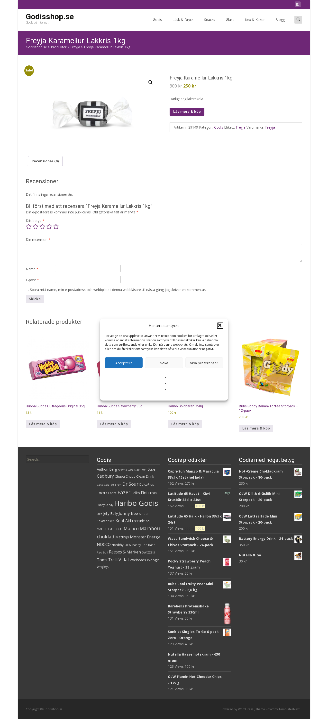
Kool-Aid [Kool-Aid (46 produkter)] (123, 520)
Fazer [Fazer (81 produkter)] (124, 492)
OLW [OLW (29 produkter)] (128, 545)
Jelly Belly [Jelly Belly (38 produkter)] (110, 513)
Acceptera (123, 362)
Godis (157, 24)
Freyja (241, 127)
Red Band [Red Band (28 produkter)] (148, 545)
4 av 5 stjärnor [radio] (49, 226)
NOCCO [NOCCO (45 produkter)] (104, 544)
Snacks (209, 24)
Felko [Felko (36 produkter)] (135, 493)
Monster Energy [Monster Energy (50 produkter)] (145, 537)
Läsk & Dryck (183, 24)
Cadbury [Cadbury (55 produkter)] (105, 476)
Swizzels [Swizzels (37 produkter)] (148, 552)
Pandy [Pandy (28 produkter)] (136, 545)
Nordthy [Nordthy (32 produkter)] (118, 545)
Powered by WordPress (237, 709)
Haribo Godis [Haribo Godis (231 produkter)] (136, 503)
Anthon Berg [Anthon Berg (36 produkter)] (107, 469)
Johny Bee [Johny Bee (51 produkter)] (128, 513)
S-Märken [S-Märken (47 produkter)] (132, 552)
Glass (230, 24)
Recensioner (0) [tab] (45, 161)
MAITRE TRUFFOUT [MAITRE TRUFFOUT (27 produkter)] (110, 529)
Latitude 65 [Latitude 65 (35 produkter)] (141, 520)
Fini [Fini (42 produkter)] (144, 492)
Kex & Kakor (255, 24)
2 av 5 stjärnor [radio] (35, 226)
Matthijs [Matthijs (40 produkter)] (122, 537)
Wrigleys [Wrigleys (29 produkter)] (103, 567)
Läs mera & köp (187, 111)
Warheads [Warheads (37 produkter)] (138, 560)
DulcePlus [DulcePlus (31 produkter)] (146, 484)
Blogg (280, 24)
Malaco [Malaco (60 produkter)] (131, 528)
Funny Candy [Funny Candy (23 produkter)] (105, 505)
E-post (32, 280)
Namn (32, 269)
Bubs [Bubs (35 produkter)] (151, 469)
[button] (220, 325)
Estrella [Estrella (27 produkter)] (102, 493)
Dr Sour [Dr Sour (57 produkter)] (130, 484)
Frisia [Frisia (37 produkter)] (152, 493)
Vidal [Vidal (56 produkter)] (123, 559)
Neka (164, 362)
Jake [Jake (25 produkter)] (99, 514)
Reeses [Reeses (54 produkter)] (115, 552)
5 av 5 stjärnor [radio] (56, 226)
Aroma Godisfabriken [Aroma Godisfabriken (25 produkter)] (132, 469)
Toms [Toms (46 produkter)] (102, 559)
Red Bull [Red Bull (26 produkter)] (102, 552)
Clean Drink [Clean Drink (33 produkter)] (145, 476)
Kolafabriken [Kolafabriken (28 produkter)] (106, 521)
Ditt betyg (35, 220)
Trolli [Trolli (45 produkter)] (113, 559)
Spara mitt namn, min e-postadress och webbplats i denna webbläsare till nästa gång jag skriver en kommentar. (118, 289)
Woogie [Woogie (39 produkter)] (153, 559)
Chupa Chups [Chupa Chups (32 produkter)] (125, 476)
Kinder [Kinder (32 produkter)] (144, 513)
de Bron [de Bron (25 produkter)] (115, 484)
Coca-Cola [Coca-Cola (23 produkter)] (103, 484)
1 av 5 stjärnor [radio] (29, 226)
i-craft (270, 709)
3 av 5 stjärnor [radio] (42, 226)
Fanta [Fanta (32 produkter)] (112, 493)
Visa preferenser (204, 362)
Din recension (38, 239)
